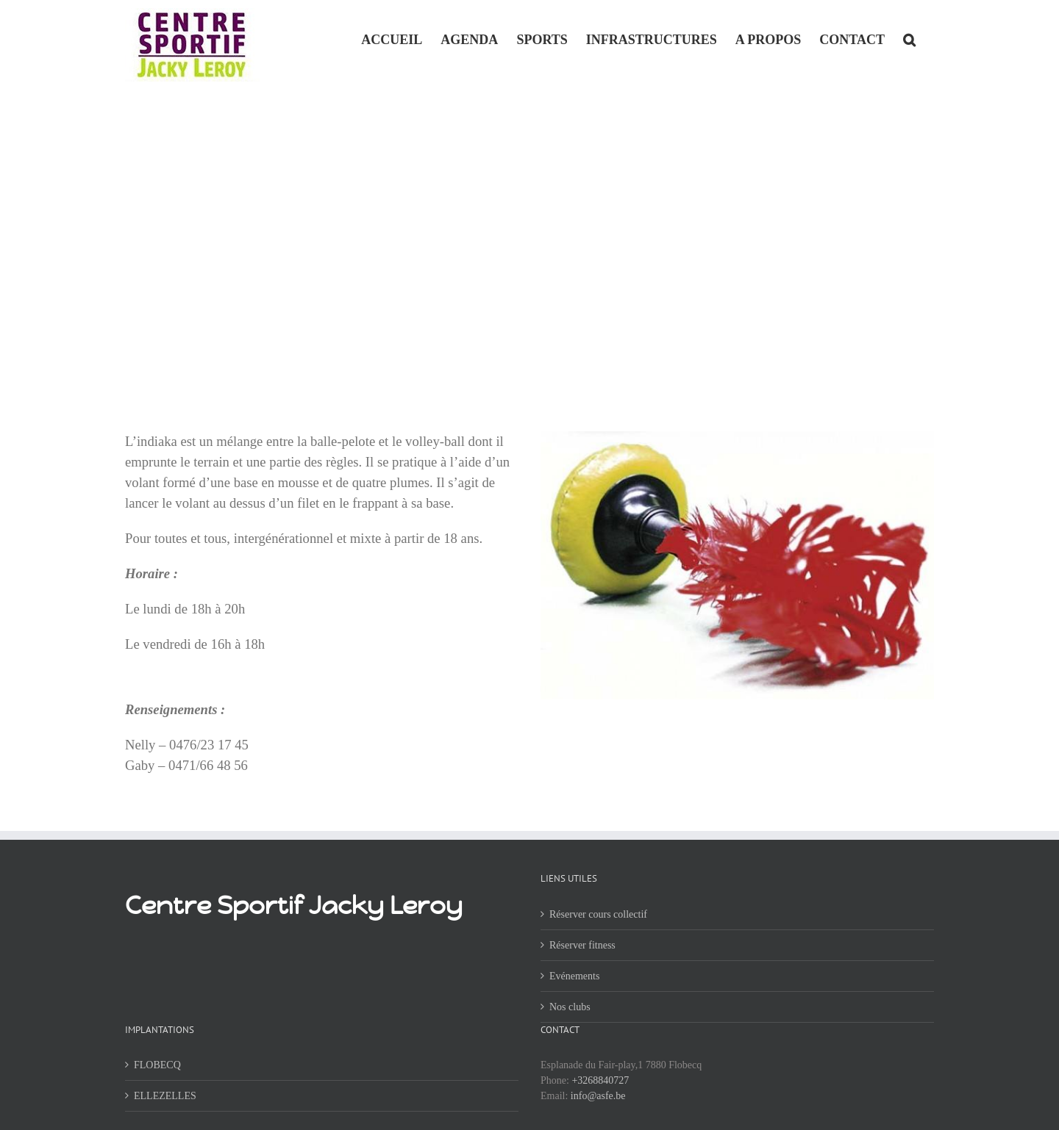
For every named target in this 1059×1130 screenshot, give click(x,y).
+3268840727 (600, 1080)
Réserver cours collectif (598, 914)
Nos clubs (570, 1006)
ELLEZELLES (165, 1095)
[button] (909, 38)
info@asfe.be (598, 1095)
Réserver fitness (582, 945)
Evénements (574, 976)
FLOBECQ (157, 1064)
